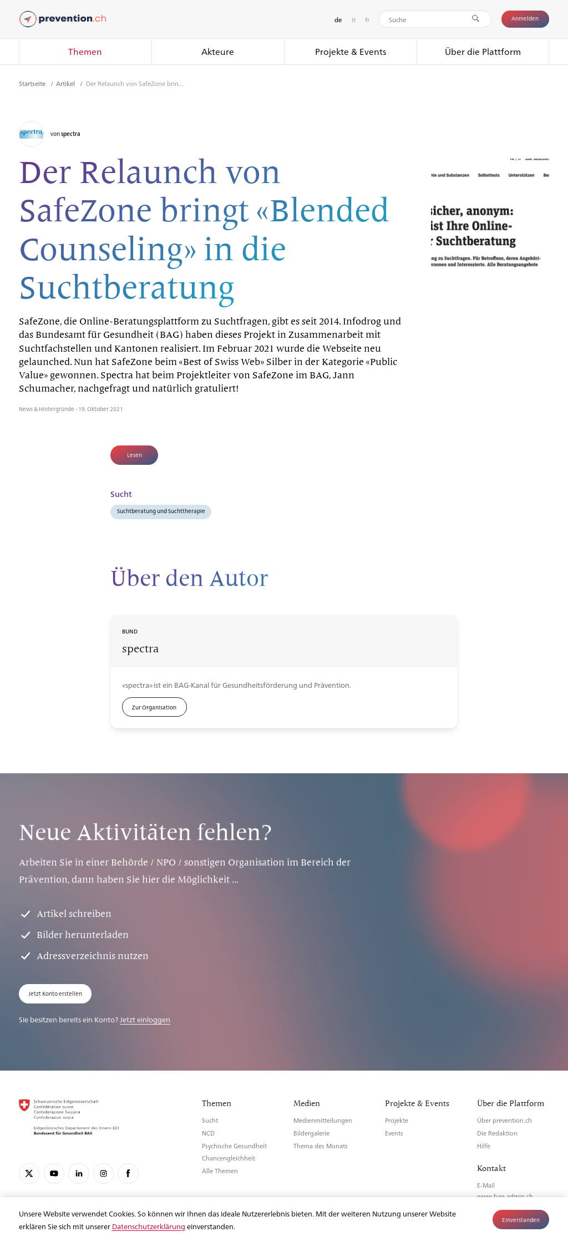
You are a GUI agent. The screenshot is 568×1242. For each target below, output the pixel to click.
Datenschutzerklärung (148, 1226)
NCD (208, 1133)
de (338, 20)
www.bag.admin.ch (505, 1196)
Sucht (210, 1120)
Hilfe (483, 1146)
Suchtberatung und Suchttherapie (161, 510)
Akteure (217, 51)
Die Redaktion (497, 1133)
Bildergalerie (311, 1133)
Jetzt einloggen (145, 1019)
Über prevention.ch (504, 1120)
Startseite (33, 83)
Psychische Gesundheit (234, 1146)
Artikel (66, 83)
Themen (85, 51)
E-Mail (486, 1185)
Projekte (396, 1120)
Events (394, 1133)
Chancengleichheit (228, 1158)
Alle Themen (220, 1171)
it (354, 19)
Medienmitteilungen (322, 1120)
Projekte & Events (350, 51)
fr (367, 19)
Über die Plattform (483, 51)
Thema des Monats (320, 1146)
